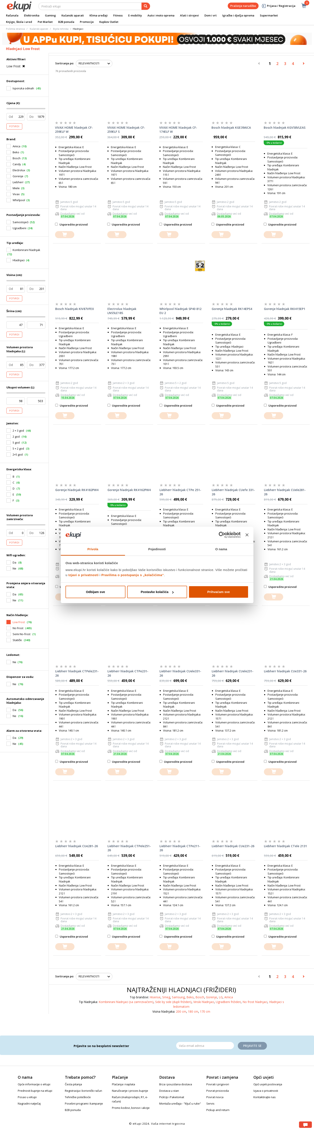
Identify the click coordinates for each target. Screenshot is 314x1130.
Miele (16, 188)
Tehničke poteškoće (78, 1097)
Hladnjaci (19, 260)
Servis (210, 1103)
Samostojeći (20, 222)
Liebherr (18, 182)
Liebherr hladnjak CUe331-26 (285, 671)
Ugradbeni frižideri (228, 1002)
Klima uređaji (98, 15)
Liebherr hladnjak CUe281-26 (76, 846)
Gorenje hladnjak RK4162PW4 (129, 490)
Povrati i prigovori (217, 1084)
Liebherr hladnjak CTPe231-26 (127, 673)
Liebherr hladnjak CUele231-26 (232, 673)
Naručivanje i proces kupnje (130, 1091)
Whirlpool (19, 200)
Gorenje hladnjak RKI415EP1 (284, 309)
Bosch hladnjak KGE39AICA (231, 127)
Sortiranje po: (64, 63)
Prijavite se (252, 1046)
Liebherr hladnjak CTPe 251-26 (180, 492)
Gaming (50, 15)
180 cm (193, 1011)
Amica (16, 146)
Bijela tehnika (60, 28)
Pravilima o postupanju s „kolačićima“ (132, 575)
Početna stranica (15, 28)
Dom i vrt (210, 15)
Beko (16, 152)
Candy (17, 164)
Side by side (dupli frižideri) (173, 1002)
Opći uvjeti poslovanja (267, 1084)
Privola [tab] (92, 549)
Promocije (87, 22)
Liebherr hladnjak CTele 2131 (285, 846)
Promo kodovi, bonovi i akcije (131, 1108)
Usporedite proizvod (71, 224)
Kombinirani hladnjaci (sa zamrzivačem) (126, 1002)
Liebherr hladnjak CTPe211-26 (179, 848)
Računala (12, 15)
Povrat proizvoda (217, 1091)
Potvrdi (14, 126)
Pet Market (45, 22)
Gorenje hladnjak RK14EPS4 (232, 309)
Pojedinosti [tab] (157, 549)
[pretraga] (145, 6)
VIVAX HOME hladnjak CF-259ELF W (74, 129)
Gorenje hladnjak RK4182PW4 (76, 490)
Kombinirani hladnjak (26, 250)
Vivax (16, 194)
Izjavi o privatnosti (83, 575)
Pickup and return (217, 1110)
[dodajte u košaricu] (64, 234)
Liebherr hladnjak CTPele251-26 (129, 848)
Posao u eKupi (27, 1097)
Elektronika (31, 15)
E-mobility (135, 15)
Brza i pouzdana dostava (175, 1084)
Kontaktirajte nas (264, 1097)
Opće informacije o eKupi (34, 1084)
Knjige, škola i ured (19, 22)
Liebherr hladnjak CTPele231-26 (77, 673)
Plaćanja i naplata (123, 1084)
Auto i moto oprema (160, 15)
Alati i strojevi (189, 15)
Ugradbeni (19, 228)
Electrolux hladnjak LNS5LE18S (121, 311)
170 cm (205, 1011)
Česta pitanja (73, 1084)
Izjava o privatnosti (265, 1091)
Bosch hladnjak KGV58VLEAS (284, 127)
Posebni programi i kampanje (84, 1103)
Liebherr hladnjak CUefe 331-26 (233, 492)
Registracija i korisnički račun (83, 1091)
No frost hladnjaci (255, 1002)
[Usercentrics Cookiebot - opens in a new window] (222, 535)
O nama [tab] (221, 549)
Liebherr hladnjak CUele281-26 (285, 492)
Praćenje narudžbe (243, 6)
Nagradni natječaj (29, 1103)
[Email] (205, 1045)
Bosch (17, 158)
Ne (14, 662)
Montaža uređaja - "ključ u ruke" (180, 1103)
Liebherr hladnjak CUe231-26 (233, 846)
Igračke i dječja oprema (238, 15)
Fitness (118, 15)
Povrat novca (214, 1097)
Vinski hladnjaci (203, 1002)
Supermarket (269, 15)
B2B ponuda (66, 22)
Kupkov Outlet (108, 22)
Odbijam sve (95, 592)
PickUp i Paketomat (171, 1097)
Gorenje (18, 176)
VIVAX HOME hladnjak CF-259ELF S (126, 129)
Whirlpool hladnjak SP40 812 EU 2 (180, 311)
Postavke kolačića (157, 592)
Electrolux (19, 170)
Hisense (155, 997)
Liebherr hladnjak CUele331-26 (180, 673)
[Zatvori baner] (247, 535)
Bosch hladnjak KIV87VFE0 (74, 309)
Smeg (166, 997)
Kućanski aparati (72, 15)
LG (221, 997)
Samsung (178, 997)
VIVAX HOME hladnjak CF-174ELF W (178, 129)
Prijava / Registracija (278, 6)
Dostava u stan (169, 1091)
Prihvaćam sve (218, 592)
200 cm (181, 1011)
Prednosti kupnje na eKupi (35, 1091)
